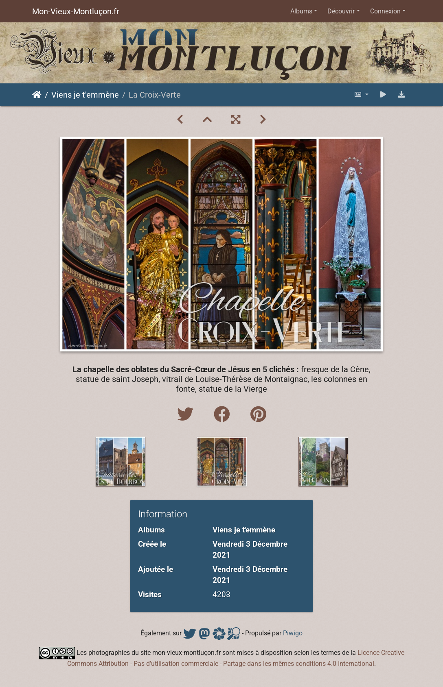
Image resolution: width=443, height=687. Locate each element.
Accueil (37, 94)
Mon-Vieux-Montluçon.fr (75, 11)
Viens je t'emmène (85, 95)
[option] (120, 461)
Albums (301, 11)
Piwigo (293, 633)
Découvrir (341, 11)
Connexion (385, 11)
